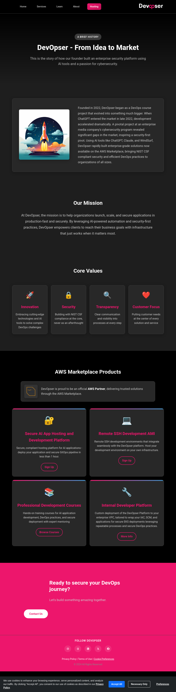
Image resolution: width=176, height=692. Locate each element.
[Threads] (77, 669)
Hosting (94, 6)
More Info (127, 555)
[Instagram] (67, 669)
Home (23, 6)
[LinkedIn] (88, 669)
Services (41, 6)
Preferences (162, 684)
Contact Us (36, 634)
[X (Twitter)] (98, 669)
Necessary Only (139, 684)
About (76, 6)
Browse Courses (49, 553)
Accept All (116, 684)
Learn (59, 6)
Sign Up (49, 479)
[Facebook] (108, 669)
